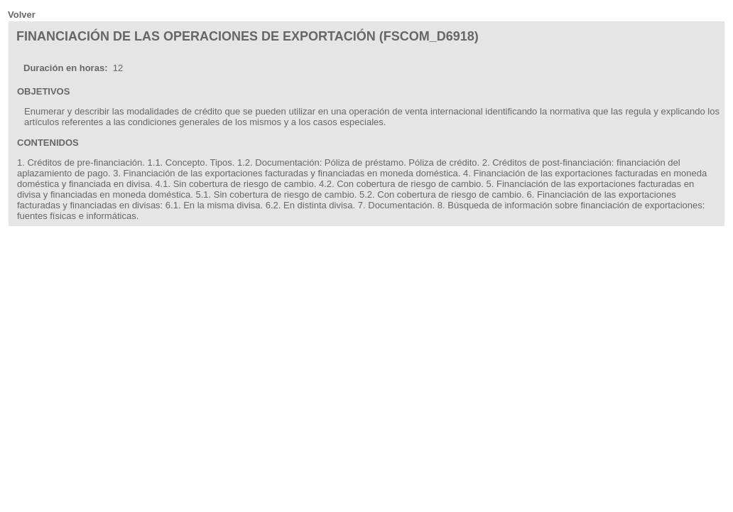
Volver (22, 14)
